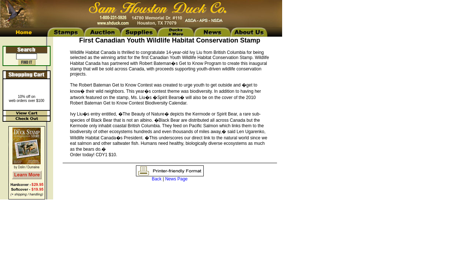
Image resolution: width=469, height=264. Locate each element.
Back (157, 179)
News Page (176, 179)
